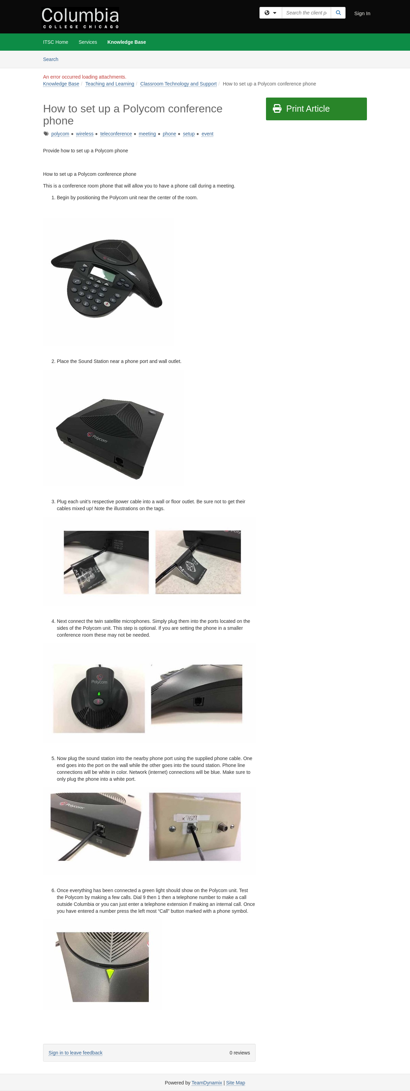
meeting (147, 134)
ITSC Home (55, 42)
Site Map (235, 1082)
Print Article (301, 108)
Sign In (362, 13)
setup (189, 134)
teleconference (116, 134)
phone (169, 134)
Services (88, 42)
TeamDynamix (207, 1082)
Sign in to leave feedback (75, 1052)
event (207, 134)
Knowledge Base (126, 42)
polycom (60, 134)
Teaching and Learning (109, 84)
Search (53, 58)
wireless (85, 134)
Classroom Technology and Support (178, 84)
